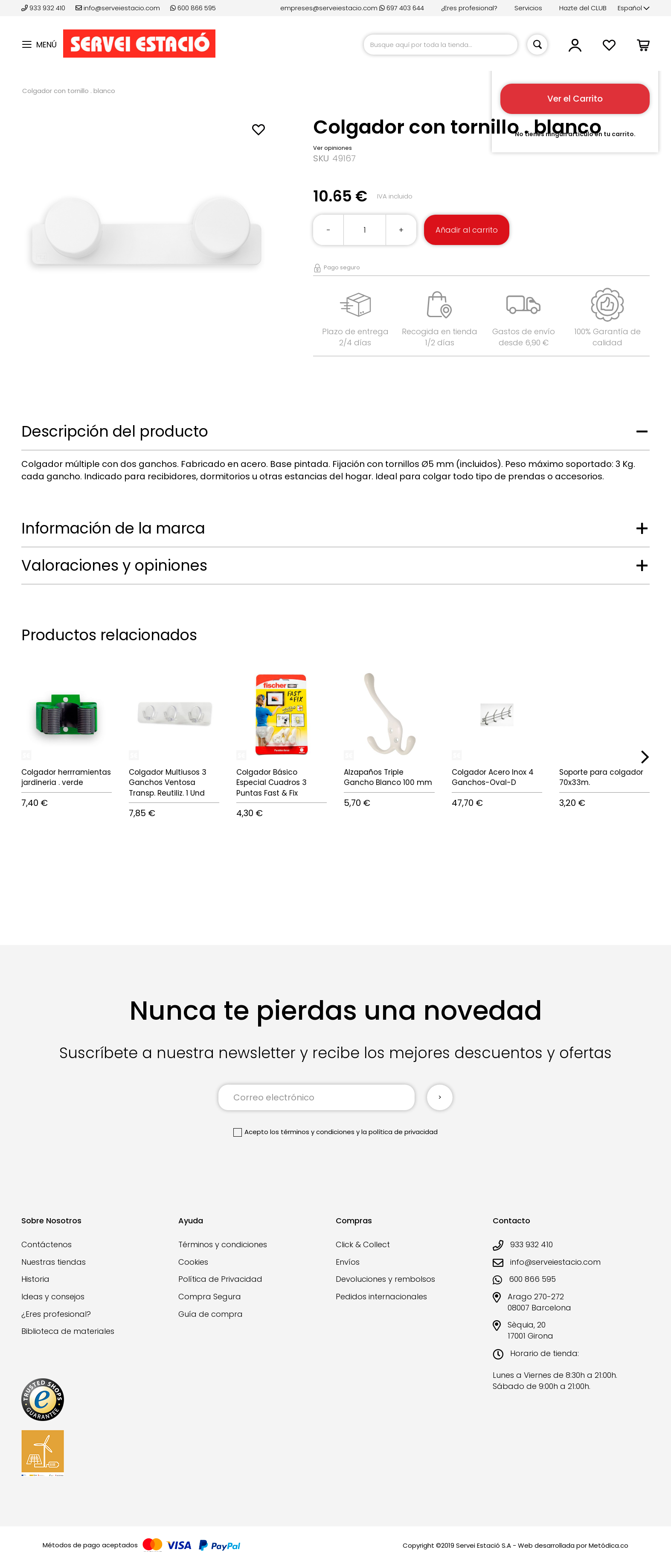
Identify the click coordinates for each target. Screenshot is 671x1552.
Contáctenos (46, 1244)
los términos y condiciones (312, 1131)
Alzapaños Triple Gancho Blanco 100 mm (388, 777)
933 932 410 (44, 7)
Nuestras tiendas (53, 1262)
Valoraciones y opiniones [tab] (114, 565)
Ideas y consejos (52, 1296)
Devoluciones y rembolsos (385, 1279)
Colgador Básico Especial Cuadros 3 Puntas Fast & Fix (271, 782)
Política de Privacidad (220, 1279)
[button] (634, 8)
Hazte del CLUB (583, 7)
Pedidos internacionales (381, 1296)
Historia (35, 1279)
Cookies (193, 1262)
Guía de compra (210, 1314)
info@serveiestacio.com (118, 7)
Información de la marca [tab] (113, 528)
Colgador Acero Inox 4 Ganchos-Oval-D (493, 777)
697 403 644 (401, 7)
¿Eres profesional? (469, 7)
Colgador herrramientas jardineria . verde (66, 777)
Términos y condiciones (222, 1244)
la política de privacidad (399, 1131)
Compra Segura (209, 1296)
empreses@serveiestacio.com (329, 7)
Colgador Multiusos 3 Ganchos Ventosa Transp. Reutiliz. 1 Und (167, 782)
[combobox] (440, 45)
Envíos (348, 1262)
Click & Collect (363, 1244)
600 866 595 (193, 7)
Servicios (528, 7)
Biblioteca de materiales (67, 1331)
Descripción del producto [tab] (114, 431)
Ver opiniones (332, 148)
